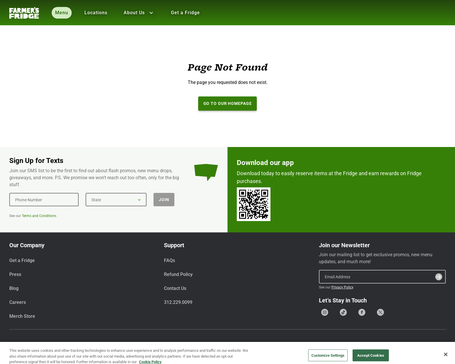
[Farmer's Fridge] (24, 13)
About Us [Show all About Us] (139, 12)
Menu (61, 12)
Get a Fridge (185, 12)
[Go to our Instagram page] (325, 312)
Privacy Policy (342, 287)
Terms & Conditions (391, 344)
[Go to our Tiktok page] (343, 312)
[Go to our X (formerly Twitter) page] (380, 312)
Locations (95, 12)
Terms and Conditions (39, 216)
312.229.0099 (178, 302)
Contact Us (175, 288)
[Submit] (438, 276)
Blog (14, 288)
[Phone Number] (44, 199)
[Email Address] (382, 276)
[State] (116, 199)
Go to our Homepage (227, 103)
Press (15, 274)
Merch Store (22, 316)
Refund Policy (178, 274)
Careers (17, 302)
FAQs (169, 260)
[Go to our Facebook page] (362, 312)
